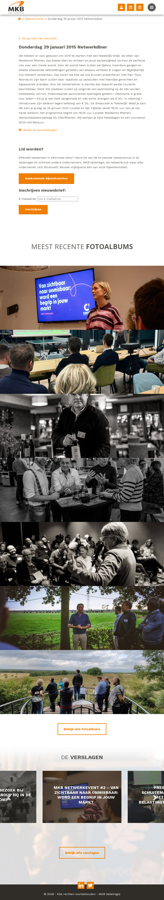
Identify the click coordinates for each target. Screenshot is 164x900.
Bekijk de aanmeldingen (38, 130)
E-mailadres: (48, 199)
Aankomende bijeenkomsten (46, 178)
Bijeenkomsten (34, 18)
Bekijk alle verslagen (82, 853)
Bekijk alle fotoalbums (82, 729)
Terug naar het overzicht (38, 38)
